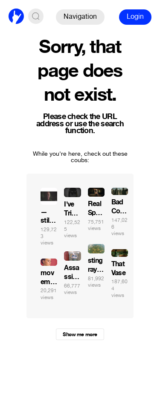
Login (135, 16)
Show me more (80, 334)
